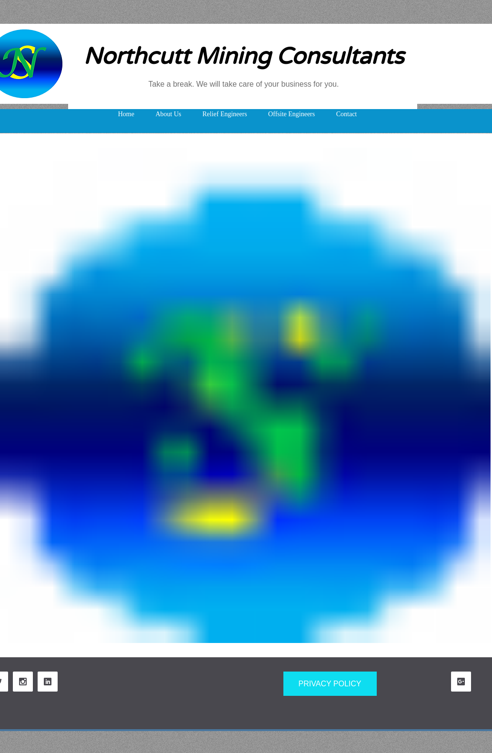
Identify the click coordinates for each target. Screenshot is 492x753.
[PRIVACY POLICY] (330, 684)
